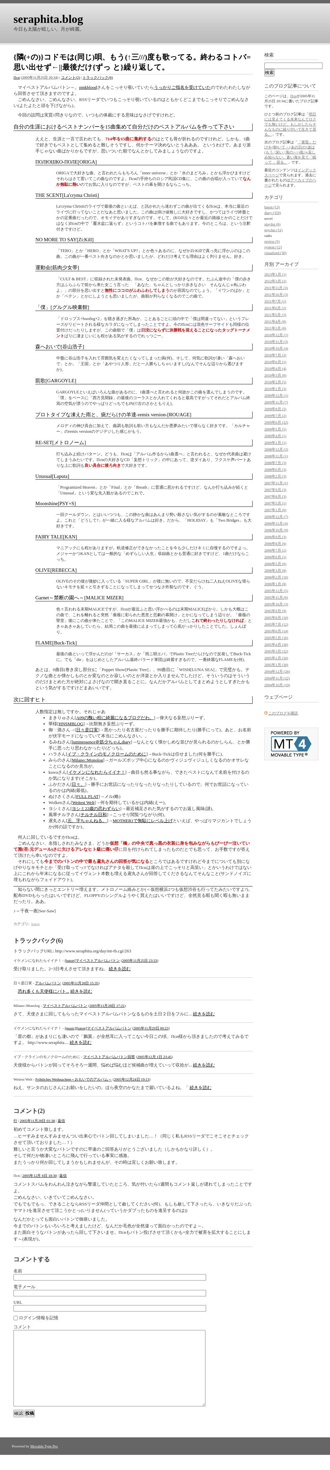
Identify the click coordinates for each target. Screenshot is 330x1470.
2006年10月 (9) (276, 530)
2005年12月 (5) (276, 591)
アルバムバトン (48, 983)
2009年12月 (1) (276, 395)
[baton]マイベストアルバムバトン (92, 960)
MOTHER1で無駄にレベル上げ (143, 820)
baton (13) (272, 207)
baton (35, 924)
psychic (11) (273, 230)
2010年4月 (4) (275, 368)
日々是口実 (87, 729)
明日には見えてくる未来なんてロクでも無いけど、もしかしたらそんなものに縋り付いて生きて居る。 (290, 124)
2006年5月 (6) (275, 564)
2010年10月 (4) (276, 348)
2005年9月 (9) (275, 611)
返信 (61, 1121)
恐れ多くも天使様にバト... (43, 991)
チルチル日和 (93, 814)
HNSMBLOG (71, 723)
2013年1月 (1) (275, 274)
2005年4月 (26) (276, 644)
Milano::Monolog (87, 760)
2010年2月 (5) (275, 382)
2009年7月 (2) (275, 416)
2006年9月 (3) (275, 537)
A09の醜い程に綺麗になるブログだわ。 (115, 717)
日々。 (78, 784)
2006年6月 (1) (275, 557)
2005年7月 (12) (276, 624)
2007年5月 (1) (275, 503)
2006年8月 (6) (275, 543)
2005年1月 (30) (276, 665)
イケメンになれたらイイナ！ (96, 772)
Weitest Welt (83, 802)
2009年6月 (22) (276, 422)
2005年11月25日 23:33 (139, 960)
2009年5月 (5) (275, 429)
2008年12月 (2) (276, 449)
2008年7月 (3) (275, 463)
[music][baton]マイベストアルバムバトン (98, 1028)
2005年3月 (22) (276, 651)
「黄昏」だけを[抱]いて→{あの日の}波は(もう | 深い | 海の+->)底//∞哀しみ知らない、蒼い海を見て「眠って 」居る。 (290, 152)
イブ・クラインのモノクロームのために (106, 754)
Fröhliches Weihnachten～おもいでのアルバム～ (73, 1079)
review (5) (272, 241)
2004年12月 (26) (277, 671)
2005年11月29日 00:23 (150, 1028)
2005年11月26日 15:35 (80, 983)
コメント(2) (70, 77)
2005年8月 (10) (276, 618)
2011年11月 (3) (276, 288)
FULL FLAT (87, 796)
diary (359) (272, 213)
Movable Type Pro (44, 1461)
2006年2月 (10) (276, 577)
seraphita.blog (48, 19)
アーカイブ (287, 264)
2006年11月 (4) (276, 523)
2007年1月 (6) (275, 510)
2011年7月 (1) (275, 301)
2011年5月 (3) (275, 315)
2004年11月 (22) (277, 678)
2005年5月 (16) (276, 638)
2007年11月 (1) (276, 483)
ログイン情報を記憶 (38, 1317)
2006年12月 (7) (276, 517)
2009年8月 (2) (275, 409)
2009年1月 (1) (275, 443)
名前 (17, 1270)
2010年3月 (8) (275, 375)
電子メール (24, 1286)
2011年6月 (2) (275, 308)
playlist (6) (272, 224)
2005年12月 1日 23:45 (154, 1057)
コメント (22, 1326)
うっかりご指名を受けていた (182, 87)
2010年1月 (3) (275, 389)
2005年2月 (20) (276, 658)
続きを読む (120, 968)
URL (17, 1302)
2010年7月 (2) (275, 355)
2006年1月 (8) (275, 584)
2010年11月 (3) (276, 342)
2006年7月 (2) (275, 550)
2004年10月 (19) (277, 685)
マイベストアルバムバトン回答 (109, 1057)
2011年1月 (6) (275, 328)
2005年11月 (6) (276, 597)
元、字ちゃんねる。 (87, 820)
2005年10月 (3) (276, 604)
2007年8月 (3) (275, 496)
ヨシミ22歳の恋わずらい (96, 808)
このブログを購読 (283, 713)
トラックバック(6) (97, 77)
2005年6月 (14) (276, 631)
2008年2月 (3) (275, 476)
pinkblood (88, 87)
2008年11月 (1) (276, 456)
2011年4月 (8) (275, 321)
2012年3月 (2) (275, 281)
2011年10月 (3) (276, 294)
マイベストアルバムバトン (65, 1006)
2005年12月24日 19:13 (132, 1079)
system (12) (273, 247)
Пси (16, 77)
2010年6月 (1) (275, 362)
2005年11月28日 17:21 (107, 1006)
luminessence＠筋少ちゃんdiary (101, 741)
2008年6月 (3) (275, 469)
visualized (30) (275, 253)
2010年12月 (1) (276, 335)
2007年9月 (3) (275, 490)
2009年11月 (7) (276, 402)
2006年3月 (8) (275, 570)
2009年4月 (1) (275, 436)
